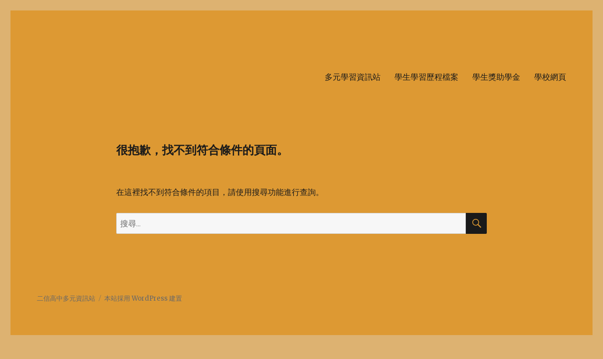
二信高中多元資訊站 (66, 298)
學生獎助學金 (496, 77)
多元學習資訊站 (353, 77)
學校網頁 (550, 77)
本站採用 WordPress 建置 (143, 298)
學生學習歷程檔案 (426, 77)
